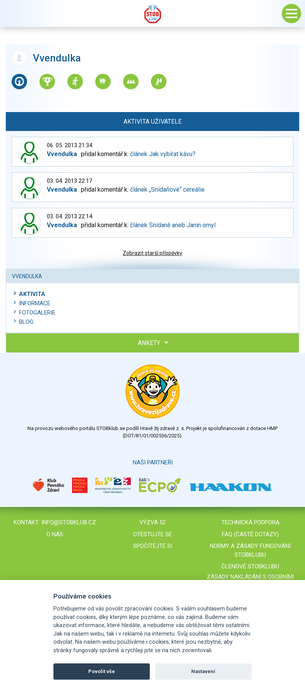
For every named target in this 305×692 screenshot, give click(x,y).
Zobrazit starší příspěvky (152, 253)
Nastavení (203, 671)
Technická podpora (250, 522)
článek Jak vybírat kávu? (162, 154)
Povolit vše (101, 671)
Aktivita (32, 294)
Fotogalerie (37, 312)
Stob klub (152, 13)
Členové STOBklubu (250, 566)
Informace (34, 303)
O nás (54, 534)
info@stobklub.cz (68, 522)
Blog (26, 321)
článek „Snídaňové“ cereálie (167, 189)
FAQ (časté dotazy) (250, 534)
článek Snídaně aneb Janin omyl (173, 225)
